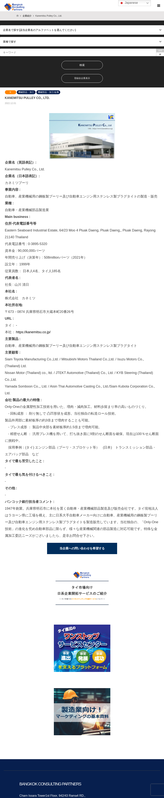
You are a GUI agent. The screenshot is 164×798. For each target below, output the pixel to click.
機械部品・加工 (26, 92)
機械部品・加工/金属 (48, 92)
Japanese (128, 3)
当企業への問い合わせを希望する (82, 548)
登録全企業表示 (82, 78)
